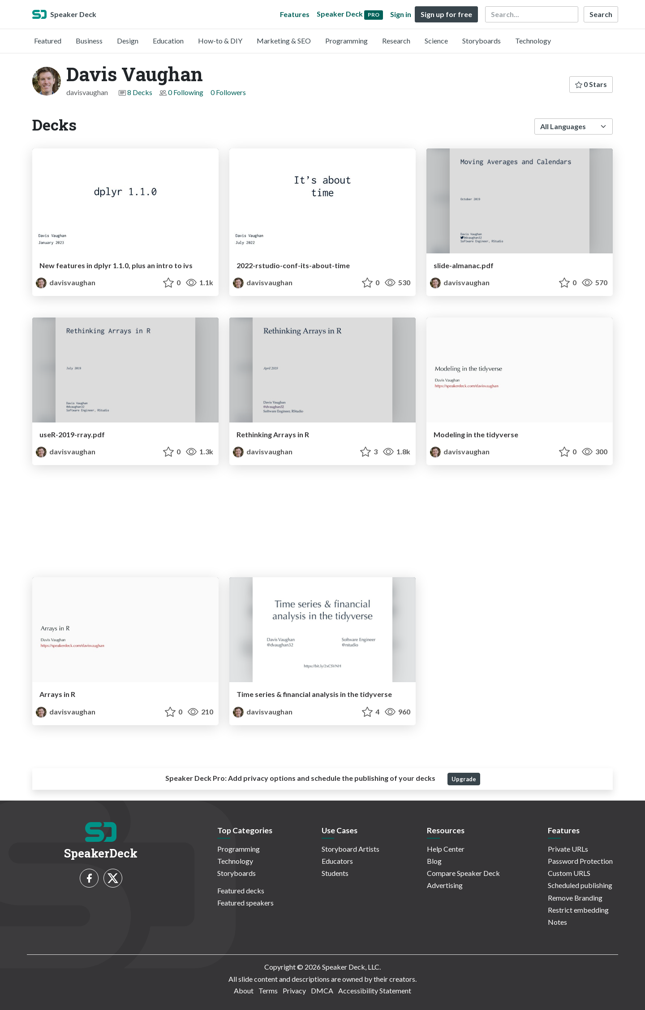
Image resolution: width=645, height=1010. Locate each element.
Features (295, 14)
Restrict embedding (578, 910)
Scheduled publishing (580, 885)
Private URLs (568, 849)
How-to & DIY (220, 40)
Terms (268, 990)
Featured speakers (245, 902)
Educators (337, 861)
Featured (47, 40)
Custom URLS (569, 873)
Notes (557, 922)
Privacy (294, 990)
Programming (346, 40)
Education (168, 40)
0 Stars (591, 84)
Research (396, 40)
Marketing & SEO (284, 40)
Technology (533, 40)
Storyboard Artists (350, 849)
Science (436, 40)
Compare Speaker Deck (463, 873)
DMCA (322, 990)
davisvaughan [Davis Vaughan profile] (65, 282)
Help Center (445, 849)
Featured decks (240, 890)
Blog (434, 861)
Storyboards (481, 40)
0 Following (185, 92)
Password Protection (580, 861)
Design (127, 40)
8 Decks (139, 92)
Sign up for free (446, 14)
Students (335, 873)
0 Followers (228, 92)
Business (89, 40)
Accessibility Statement (374, 990)
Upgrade (464, 779)
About (244, 990)
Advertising (445, 885)
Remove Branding (575, 897)
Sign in (400, 14)
